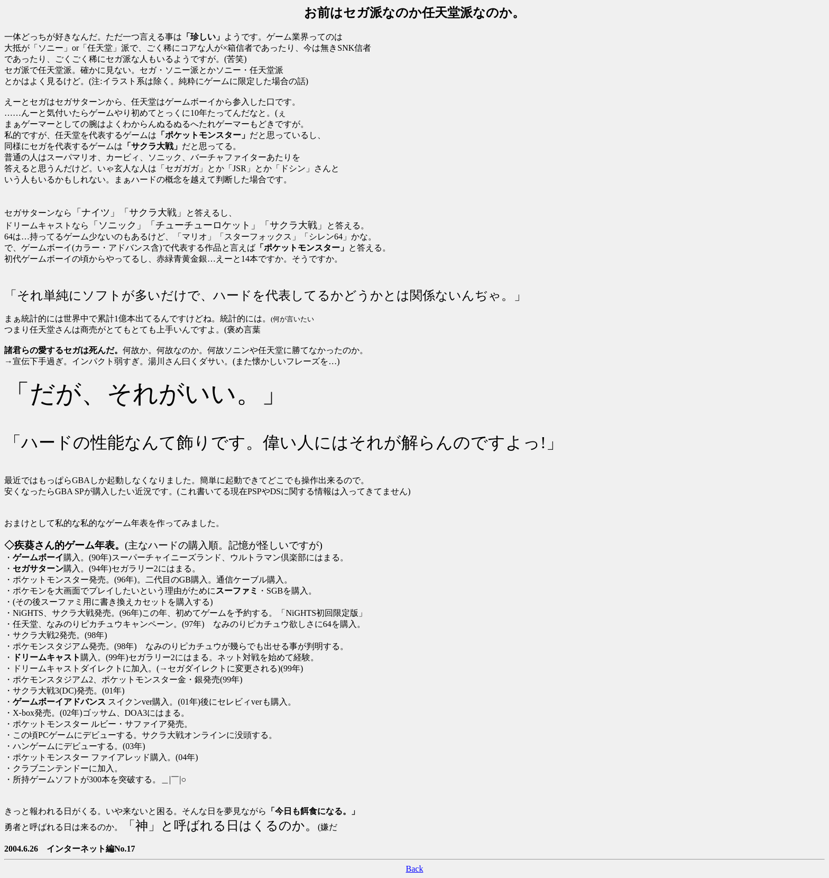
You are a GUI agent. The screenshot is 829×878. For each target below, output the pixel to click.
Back (414, 868)
